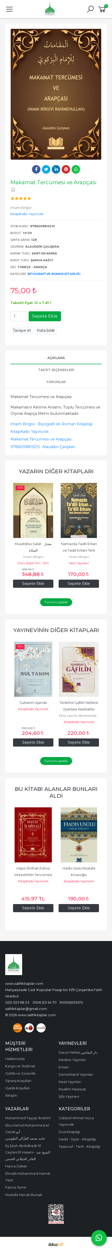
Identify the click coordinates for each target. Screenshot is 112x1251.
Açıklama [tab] (56, 358)
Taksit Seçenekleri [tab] (56, 370)
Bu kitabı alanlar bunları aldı (56, 792)
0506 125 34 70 (45, 1002)
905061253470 (71, 1002)
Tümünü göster (56, 602)
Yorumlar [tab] (56, 382)
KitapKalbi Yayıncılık (29, 431)
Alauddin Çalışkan (59, 446)
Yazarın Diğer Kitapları (56, 471)
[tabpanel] (56, 94)
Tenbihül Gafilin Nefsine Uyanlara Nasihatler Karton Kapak (79, 709)
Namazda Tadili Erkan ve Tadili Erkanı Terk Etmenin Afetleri (79, 550)
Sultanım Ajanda (33, 703)
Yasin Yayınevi (79, 563)
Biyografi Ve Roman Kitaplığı (54, 274)
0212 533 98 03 (17, 1002)
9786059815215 (25, 446)
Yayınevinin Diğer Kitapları (56, 630)
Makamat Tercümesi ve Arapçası (41, 439)
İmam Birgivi (22, 424)
